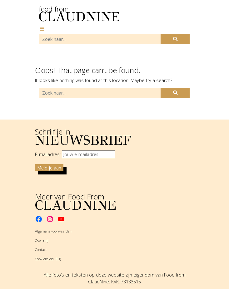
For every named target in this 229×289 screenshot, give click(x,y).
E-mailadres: (75, 154)
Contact (41, 249)
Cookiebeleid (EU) (48, 259)
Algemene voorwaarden (53, 231)
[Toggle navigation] (42, 29)
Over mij (41, 240)
